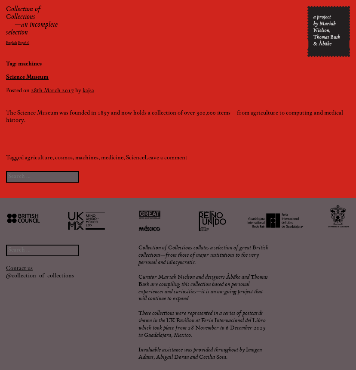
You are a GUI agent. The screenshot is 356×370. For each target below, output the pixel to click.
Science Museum (27, 78)
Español (23, 43)
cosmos (64, 158)
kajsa (88, 91)
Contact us (19, 269)
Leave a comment (165, 158)
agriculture (38, 158)
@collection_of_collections (40, 276)
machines (86, 158)
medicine (112, 158)
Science (135, 158)
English (11, 43)
